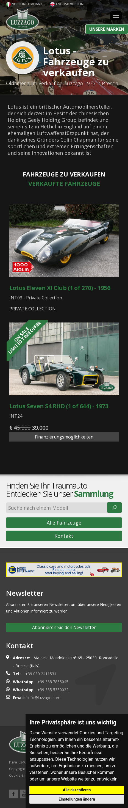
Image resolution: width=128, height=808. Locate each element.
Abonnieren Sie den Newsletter (64, 627)
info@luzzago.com (43, 697)
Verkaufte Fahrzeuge (64, 183)
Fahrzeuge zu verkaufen (64, 174)
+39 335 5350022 (52, 689)
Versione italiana (24, 4)
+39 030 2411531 (40, 673)
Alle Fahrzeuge (64, 522)
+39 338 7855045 (52, 681)
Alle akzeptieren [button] (77, 790)
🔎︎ (114, 507)
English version (67, 4)
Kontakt (63, 536)
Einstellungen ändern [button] (77, 799)
